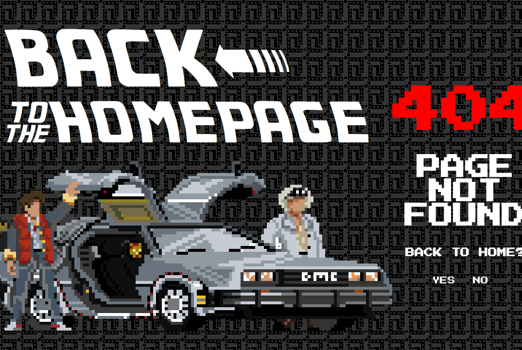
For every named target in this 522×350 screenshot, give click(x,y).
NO (480, 280)
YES (443, 280)
